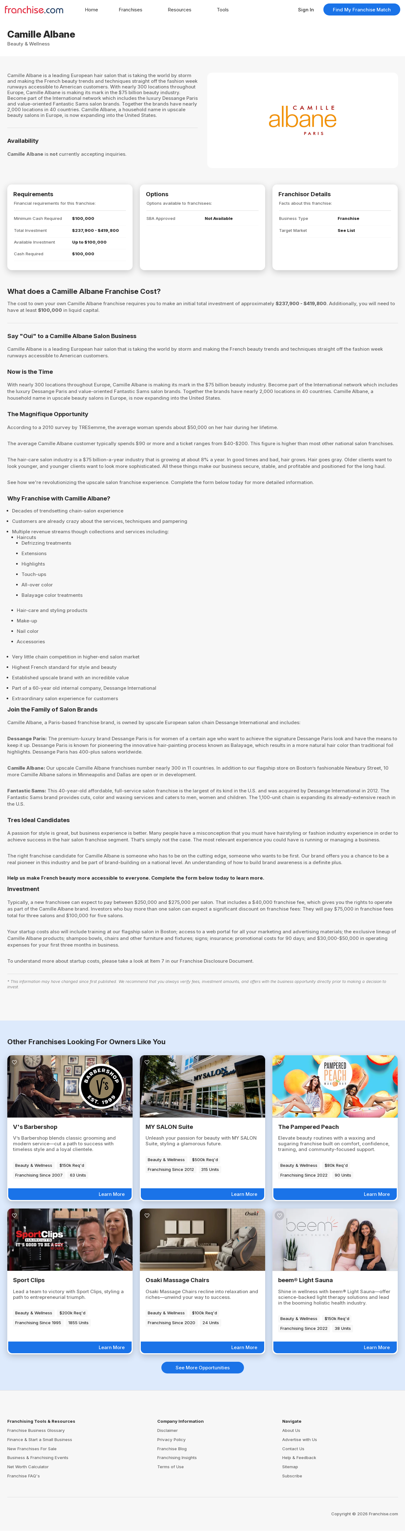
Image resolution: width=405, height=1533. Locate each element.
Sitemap (290, 1469)
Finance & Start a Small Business (39, 1441)
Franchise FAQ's (23, 1478)
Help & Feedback (299, 1460)
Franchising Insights (177, 1460)
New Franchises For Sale (32, 1450)
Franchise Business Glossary (36, 1432)
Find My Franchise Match (362, 10)
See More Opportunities (203, 1370)
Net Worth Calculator (28, 1469)
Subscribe (292, 1478)
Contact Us (293, 1450)
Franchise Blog (172, 1450)
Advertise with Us (299, 1441)
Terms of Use (170, 1469)
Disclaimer (167, 1432)
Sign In (306, 10)
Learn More (112, 1196)
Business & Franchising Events (37, 1460)
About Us (291, 1432)
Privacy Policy (171, 1441)
